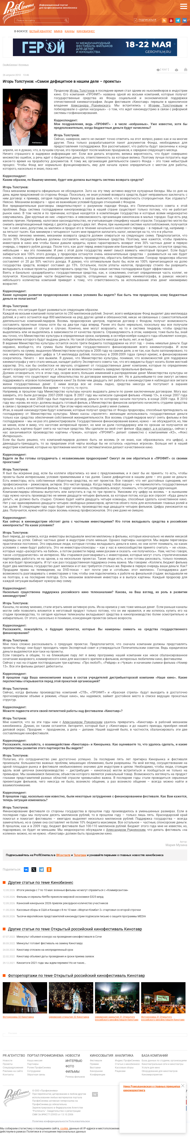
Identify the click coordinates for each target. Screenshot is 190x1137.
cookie (64, 1128)
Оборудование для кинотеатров (159, 1071)
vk (185, 20)
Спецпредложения (13, 1067)
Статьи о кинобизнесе (127, 1064)
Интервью (24, 65)
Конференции (97, 1074)
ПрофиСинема (10, 65)
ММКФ (58, 31)
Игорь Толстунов (82, 90)
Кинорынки (96, 1071)
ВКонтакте (63, 855)
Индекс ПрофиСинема (127, 1060)
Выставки (95, 1067)
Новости (7, 1060)
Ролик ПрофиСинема (39, 1067)
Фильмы (72, 1071)
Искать (66, 20)
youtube (171, 20)
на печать (176, 70)
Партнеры (33, 1064)
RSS (164, 20)
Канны (69, 31)
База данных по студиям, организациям (164, 1060)
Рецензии (120, 1071)
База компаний (155, 1055)
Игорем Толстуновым (166, 105)
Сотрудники (33, 1071)
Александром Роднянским (82, 722)
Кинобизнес (86, 31)
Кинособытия (101, 1055)
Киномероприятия (152, 1074)
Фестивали (96, 1060)
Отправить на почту (185, 69)
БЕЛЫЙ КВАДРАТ (41, 31)
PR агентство (14, 1055)
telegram (178, 20)
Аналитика (124, 1055)
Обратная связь (36, 1074)
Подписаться (147, 20)
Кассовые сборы (124, 1067)
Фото (69, 1066)
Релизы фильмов (75, 1076)
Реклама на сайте (13, 1071)
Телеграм (80, 855)
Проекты (8, 1064)
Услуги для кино (151, 1067)
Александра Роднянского (91, 105)
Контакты (8, 1074)
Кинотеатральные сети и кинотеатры (162, 1064)
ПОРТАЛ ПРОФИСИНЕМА (45, 1055)
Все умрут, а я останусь (154, 428)
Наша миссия (34, 1060)
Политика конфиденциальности (50, 1121)
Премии (94, 1064)
